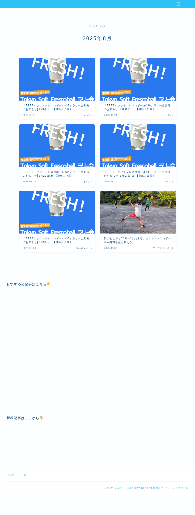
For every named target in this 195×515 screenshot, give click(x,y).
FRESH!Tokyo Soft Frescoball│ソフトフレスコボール (38, 4)
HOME (11, 500)
